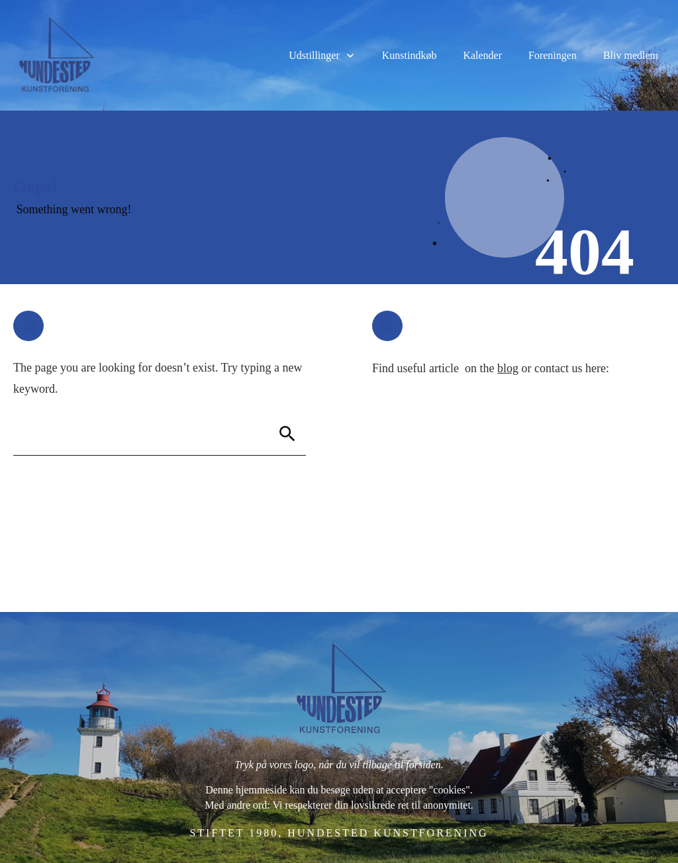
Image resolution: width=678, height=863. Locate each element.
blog (507, 368)
